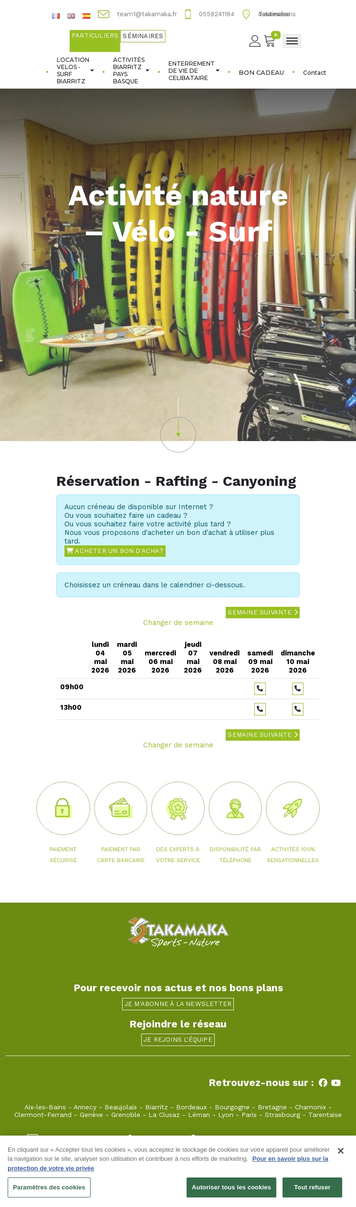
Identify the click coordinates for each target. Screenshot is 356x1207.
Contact (314, 72)
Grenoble (125, 1114)
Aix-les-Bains (45, 1107)
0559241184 (150, 1138)
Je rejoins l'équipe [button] (178, 1039)
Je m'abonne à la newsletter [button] (178, 1003)
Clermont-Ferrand (43, 1114)
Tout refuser (312, 1191)
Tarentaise (325, 1114)
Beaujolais (121, 1107)
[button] (178, 425)
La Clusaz (164, 1114)
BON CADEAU (261, 72)
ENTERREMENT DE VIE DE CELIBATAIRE (194, 70)
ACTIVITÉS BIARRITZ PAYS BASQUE (131, 70)
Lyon (225, 1114)
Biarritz (156, 1107)
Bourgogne (232, 1107)
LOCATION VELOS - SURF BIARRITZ (75, 70)
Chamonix (310, 1107)
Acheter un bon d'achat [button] (115, 550)
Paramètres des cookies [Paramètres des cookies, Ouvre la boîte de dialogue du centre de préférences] (49, 1191)
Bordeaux (191, 1107)
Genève (91, 1114)
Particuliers (95, 35)
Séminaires (143, 36)
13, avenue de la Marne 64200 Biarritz (258, 1138)
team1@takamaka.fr (68, 1138)
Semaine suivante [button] (263, 612)
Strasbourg (282, 1114)
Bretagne (272, 1107)
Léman (199, 1114)
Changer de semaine (178, 622)
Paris (249, 1114)
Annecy (84, 1107)
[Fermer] (340, 1154)
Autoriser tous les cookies (231, 1191)
